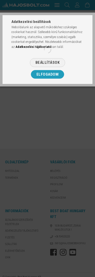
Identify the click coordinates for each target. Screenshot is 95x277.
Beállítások (47, 62)
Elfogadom (47, 74)
